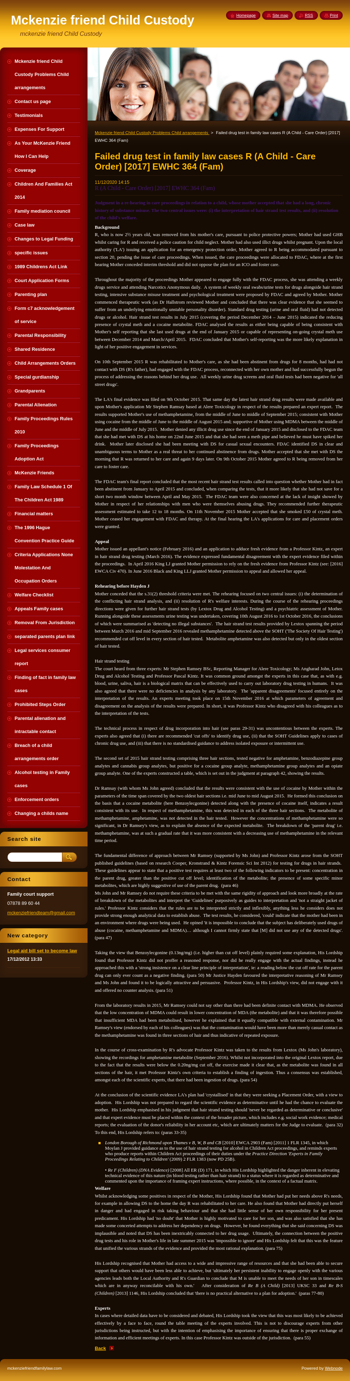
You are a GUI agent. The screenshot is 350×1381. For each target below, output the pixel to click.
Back (100, 1348)
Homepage (246, 15)
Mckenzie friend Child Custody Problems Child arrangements (152, 132)
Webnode (334, 1368)
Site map (280, 15)
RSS (309, 15)
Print (334, 15)
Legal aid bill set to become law (42, 950)
